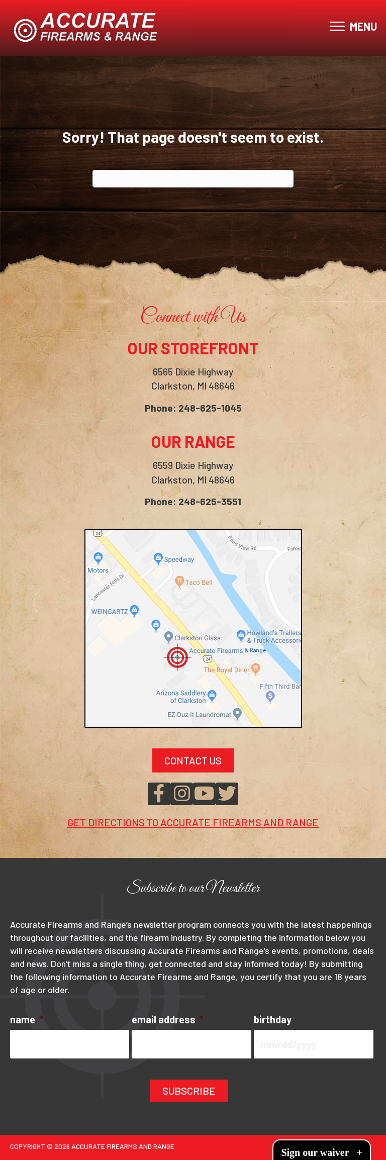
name (26, 1021)
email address (168, 1021)
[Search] (193, 178)
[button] (159, 795)
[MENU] (353, 26)
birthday (273, 1021)
